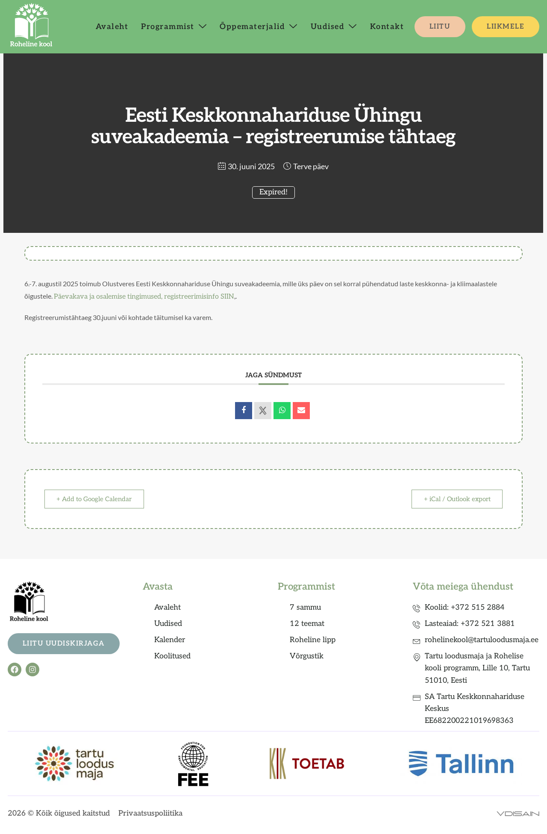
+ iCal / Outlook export (456, 499)
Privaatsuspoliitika (150, 813)
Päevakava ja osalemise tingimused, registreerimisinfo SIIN (144, 297)
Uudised (334, 26)
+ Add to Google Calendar (94, 499)
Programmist (174, 26)
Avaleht (112, 26)
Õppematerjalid (259, 26)
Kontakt (387, 26)
